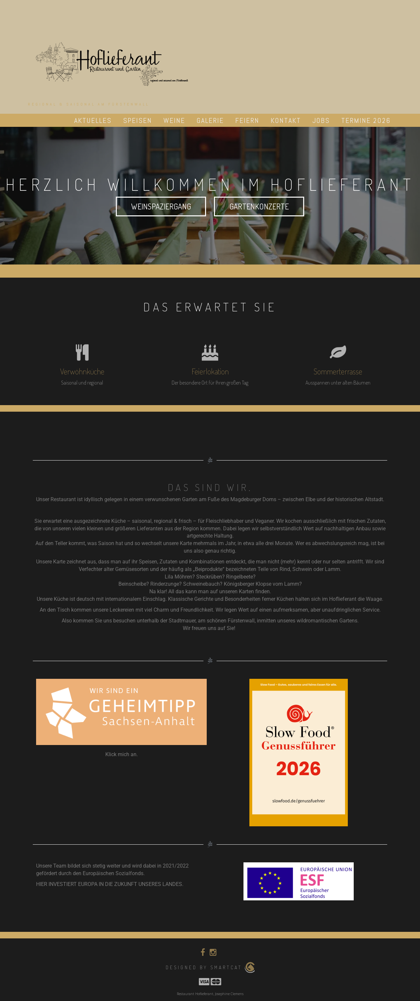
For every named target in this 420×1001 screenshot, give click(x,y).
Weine (174, 120)
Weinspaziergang (161, 206)
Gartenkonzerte (259, 206)
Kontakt (286, 120)
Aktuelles (93, 120)
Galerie (210, 120)
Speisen (137, 120)
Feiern (247, 120)
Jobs (321, 120)
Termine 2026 (365, 120)
